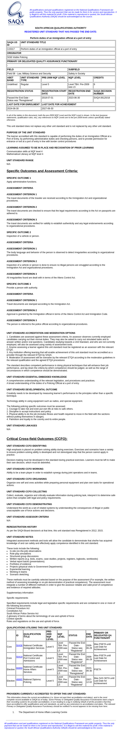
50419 (19, 657)
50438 (19, 645)
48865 (19, 679)
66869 (19, 668)
